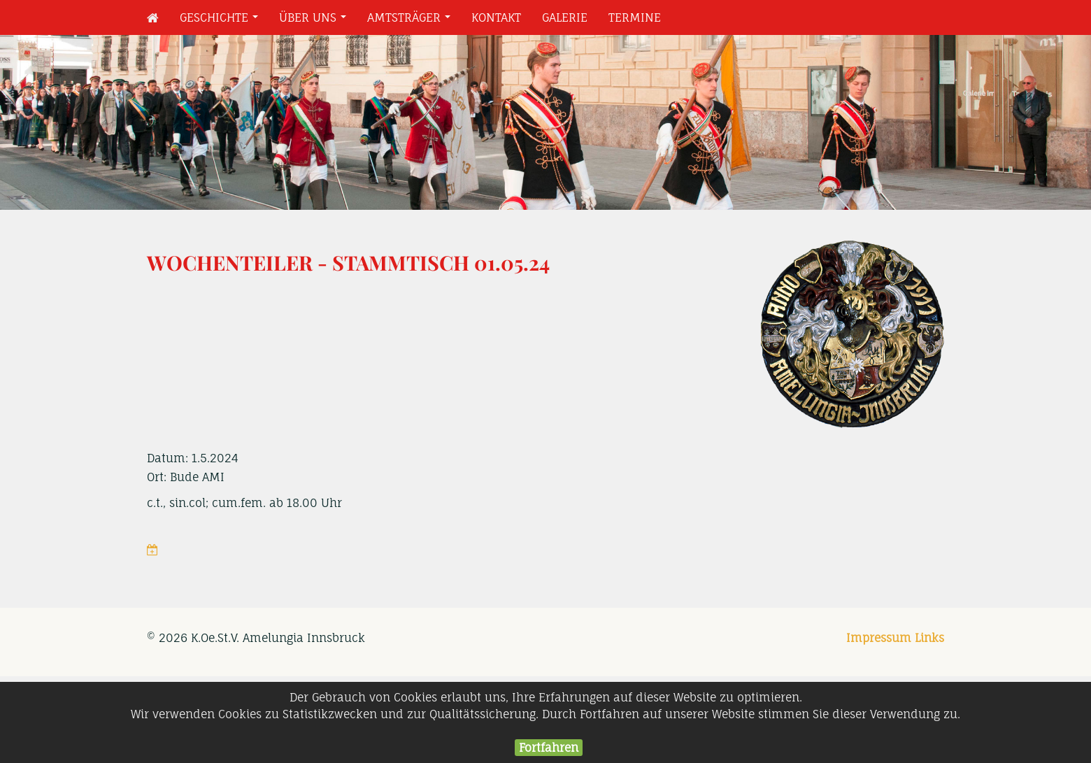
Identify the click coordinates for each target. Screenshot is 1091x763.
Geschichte (222, 21)
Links (929, 638)
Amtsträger (411, 21)
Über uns (315, 21)
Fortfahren (548, 748)
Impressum (878, 638)
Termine (634, 17)
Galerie (564, 17)
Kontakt (496, 17)
